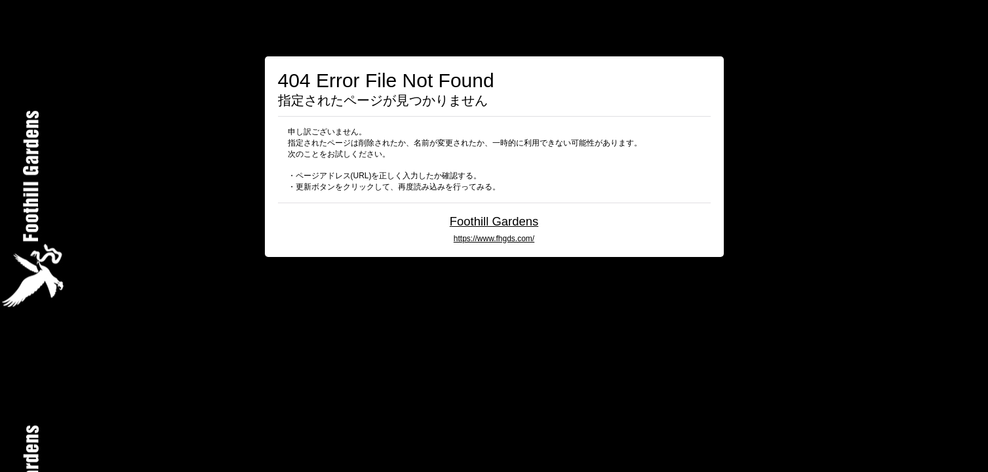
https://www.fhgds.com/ (494, 238)
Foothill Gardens (494, 221)
